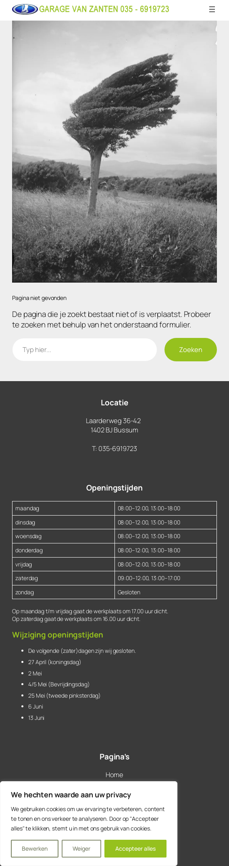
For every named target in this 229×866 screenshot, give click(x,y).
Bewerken (35, 848)
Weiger (81, 848)
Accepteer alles (135, 848)
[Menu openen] (212, 9)
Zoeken (190, 349)
